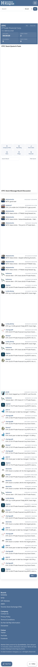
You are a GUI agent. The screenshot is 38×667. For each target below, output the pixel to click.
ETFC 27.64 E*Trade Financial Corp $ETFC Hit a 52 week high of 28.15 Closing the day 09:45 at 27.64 (21, 482)
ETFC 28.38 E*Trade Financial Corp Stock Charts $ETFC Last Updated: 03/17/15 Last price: (21, 429)
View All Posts (10, 200)
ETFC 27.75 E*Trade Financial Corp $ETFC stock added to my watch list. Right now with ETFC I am (21, 470)
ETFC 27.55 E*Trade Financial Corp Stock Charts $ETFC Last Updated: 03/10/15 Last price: (21, 458)
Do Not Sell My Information (10, 628)
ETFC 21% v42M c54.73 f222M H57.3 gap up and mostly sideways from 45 (21, 212)
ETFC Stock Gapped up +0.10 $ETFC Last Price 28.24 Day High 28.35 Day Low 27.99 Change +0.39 (21, 399)
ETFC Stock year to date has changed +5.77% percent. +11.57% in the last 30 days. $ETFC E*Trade (21, 553)
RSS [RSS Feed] (27, 25)
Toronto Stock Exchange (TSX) (11, 612)
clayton (8, 290)
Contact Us (4, 619)
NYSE (2, 603)
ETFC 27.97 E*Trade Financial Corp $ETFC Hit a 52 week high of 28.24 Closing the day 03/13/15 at (21, 452)
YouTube (4, 641)
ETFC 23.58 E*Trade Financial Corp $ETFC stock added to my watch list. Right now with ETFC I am (21, 576)
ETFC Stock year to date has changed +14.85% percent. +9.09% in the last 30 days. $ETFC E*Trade (21, 417)
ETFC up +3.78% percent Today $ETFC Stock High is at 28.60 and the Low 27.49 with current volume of (21, 349)
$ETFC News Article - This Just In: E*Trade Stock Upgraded (21, 230)
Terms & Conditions (8, 625)
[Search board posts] (10, 158)
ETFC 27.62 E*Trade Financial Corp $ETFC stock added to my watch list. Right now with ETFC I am (21, 511)
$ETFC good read (11, 207)
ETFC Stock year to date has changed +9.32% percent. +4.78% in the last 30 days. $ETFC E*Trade (21, 535)
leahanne (9, 278)
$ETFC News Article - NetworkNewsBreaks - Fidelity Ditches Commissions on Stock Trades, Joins (21, 224)
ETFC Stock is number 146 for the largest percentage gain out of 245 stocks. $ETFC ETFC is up (21, 547)
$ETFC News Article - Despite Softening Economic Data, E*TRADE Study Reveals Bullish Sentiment (21, 263)
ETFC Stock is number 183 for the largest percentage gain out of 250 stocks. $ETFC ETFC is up (21, 494)
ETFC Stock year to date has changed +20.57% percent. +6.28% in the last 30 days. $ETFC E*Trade (21, 564)
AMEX (3, 609)
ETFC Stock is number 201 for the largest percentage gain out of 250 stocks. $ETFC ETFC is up (21, 476)
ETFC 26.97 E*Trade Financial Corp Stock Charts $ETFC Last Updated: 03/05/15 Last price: (21, 523)
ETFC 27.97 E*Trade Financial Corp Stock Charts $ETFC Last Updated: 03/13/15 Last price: (21, 446)
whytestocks (10, 204)
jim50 (7, 397)
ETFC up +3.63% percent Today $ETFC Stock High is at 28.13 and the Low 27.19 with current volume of (21, 505)
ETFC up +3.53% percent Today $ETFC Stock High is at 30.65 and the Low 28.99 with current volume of (21, 331)
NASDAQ (4, 600)
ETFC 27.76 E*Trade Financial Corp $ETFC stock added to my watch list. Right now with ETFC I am (21, 411)
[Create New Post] (6, 664)
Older (33, 581)
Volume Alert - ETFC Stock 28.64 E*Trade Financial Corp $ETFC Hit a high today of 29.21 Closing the (21, 281)
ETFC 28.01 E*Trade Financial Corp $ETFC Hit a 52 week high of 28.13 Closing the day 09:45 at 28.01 (21, 517)
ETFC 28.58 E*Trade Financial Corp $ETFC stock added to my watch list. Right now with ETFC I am (21, 361)
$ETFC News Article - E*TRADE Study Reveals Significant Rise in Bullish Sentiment (21, 275)
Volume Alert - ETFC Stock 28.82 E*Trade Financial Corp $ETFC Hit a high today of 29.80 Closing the (21, 287)
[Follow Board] (32, 664)
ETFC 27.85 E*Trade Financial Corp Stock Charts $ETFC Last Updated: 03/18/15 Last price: (21, 423)
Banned (28, 200)
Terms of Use (31, 652)
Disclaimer (4, 631)
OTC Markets (5, 606)
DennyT (8, 341)
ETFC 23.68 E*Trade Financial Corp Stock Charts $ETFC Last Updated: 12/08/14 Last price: (21, 570)
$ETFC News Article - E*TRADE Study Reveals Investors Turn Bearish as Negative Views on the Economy (21, 218)
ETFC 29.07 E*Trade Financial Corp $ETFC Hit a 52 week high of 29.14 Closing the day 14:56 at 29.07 (21, 343)
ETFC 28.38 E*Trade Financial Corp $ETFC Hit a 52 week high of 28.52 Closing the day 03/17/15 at (21, 435)
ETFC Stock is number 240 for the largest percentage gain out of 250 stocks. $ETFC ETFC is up (21, 488)
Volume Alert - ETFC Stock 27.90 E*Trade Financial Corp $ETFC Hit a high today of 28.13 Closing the (21, 500)
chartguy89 (9, 335)
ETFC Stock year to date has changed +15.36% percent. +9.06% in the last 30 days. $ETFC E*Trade (21, 441)
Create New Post (10, 195)
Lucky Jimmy (10, 296)
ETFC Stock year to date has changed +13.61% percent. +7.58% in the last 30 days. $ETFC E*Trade (21, 464)
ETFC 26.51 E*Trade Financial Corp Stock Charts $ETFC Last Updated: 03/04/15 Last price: (21, 541)
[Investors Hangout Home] (8, 3)
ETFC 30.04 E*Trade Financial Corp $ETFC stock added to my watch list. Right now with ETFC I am (21, 292)
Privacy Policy (5, 622)
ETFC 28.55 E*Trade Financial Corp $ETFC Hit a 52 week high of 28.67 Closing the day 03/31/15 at (21, 366)
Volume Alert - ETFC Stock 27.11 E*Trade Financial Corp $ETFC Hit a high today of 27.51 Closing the (21, 405)
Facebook (4, 644)
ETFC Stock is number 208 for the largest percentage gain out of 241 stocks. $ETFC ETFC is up (21, 529)
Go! (35, 9)
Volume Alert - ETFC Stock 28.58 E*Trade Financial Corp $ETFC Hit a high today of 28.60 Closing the (21, 355)
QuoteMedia (22, 650)
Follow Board (28, 195)
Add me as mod (9, 31)
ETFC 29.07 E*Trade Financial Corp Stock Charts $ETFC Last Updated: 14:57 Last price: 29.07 (21, 337)
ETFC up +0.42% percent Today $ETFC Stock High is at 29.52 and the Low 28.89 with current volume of (21, 298)
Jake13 (8, 415)
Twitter (3, 638)
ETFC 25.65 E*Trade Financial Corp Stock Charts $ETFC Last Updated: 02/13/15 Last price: (21, 559)
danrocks (9, 474)
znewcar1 (9, 210)
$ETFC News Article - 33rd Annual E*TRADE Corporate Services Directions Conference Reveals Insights (21, 269)
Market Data (5, 650)
